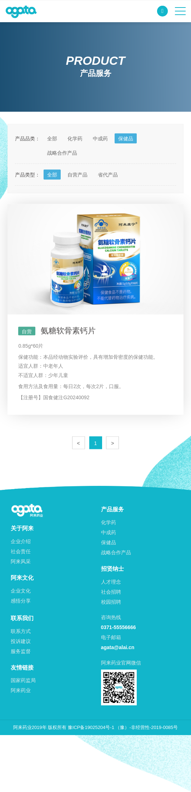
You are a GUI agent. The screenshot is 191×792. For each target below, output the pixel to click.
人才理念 (111, 582)
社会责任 (21, 551)
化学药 (74, 150)
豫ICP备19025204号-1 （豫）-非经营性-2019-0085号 (123, 727)
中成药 (100, 150)
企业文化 (21, 591)
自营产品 (77, 186)
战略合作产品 (62, 164)
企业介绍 (21, 541)
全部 (52, 150)
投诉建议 (21, 641)
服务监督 (21, 651)
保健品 (125, 150)
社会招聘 (111, 592)
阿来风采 (21, 561)
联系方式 (21, 631)
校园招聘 (111, 602)
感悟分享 (21, 601)
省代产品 (108, 186)
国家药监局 (23, 680)
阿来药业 (21, 690)
